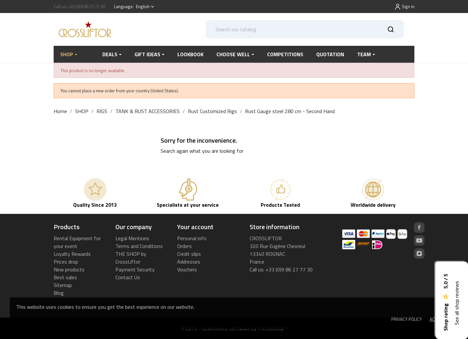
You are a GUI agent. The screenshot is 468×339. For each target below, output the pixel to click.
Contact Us (127, 277)
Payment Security (135, 269)
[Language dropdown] (145, 6)
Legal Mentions (132, 238)
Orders (184, 246)
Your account (195, 227)
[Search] (305, 29)
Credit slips (189, 254)
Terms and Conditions (139, 246)
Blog (59, 293)
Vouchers (187, 269)
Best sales (65, 277)
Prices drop (66, 262)
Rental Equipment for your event (77, 242)
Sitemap (63, 285)
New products (69, 269)
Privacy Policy (406, 319)
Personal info (191, 238)
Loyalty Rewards (72, 254)
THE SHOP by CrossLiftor (130, 258)
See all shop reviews (457, 303)
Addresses (188, 262)
